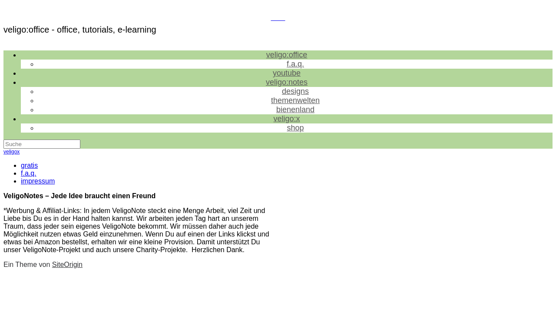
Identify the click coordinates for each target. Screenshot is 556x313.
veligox (11, 152)
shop (295, 127)
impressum (38, 181)
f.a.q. (28, 173)
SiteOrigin (67, 264)
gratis (29, 165)
